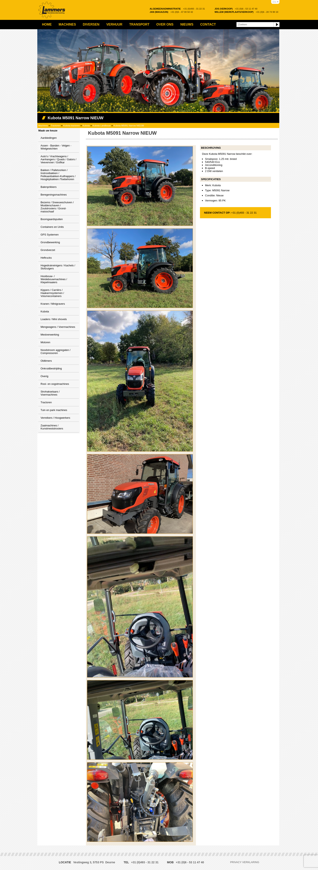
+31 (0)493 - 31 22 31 (177, 9)
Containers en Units (52, 226)
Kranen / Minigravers (53, 303)
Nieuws (186, 24)
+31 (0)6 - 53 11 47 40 (236, 9)
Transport (139, 24)
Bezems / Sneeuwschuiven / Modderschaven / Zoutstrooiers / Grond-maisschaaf (57, 207)
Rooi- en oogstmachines (55, 383)
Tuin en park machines (54, 410)
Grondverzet (48, 250)
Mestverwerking (50, 334)
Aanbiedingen (49, 137)
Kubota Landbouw (102, 125)
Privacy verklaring (244, 862)
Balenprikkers (49, 186)
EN (274, 1)
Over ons (164, 24)
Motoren (45, 342)
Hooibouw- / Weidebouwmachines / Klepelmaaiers (54, 279)
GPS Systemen (50, 234)
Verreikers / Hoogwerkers (55, 417)
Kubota (86, 125)
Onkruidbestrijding (51, 368)
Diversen (91, 24)
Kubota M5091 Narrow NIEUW (129, 125)
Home (47, 24)
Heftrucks (46, 257)
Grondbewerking (50, 242)
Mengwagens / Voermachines (58, 326)
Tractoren (55, 125)
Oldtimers (46, 360)
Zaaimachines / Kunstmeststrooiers (52, 427)
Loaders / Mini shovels (54, 319)
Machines (67, 24)
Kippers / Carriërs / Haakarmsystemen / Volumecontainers (52, 293)
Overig (44, 376)
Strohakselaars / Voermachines (50, 393)
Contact (208, 24)
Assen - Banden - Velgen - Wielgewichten (56, 147)
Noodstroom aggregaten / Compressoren (55, 351)
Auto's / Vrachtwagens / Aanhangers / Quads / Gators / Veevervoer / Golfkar (58, 159)
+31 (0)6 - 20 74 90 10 (246, 12)
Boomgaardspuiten (52, 219)
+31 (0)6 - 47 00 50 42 (171, 12)
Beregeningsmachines (54, 194)
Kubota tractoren (71, 125)
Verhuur (114, 24)
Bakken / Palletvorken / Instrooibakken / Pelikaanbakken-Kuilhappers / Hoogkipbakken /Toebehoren (58, 175)
